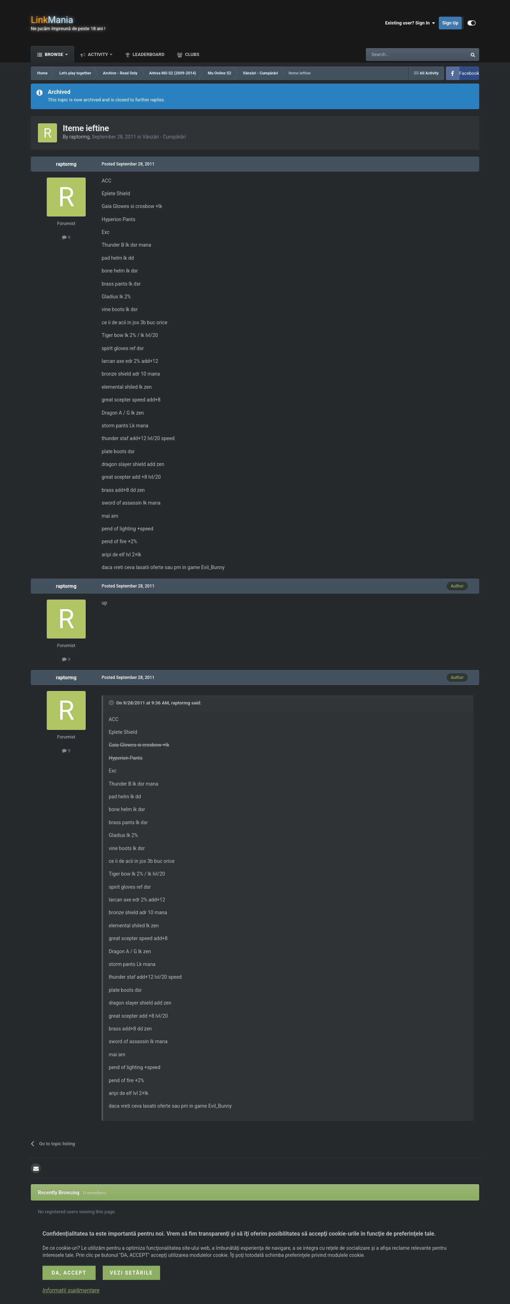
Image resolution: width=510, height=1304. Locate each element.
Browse (54, 54)
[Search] (399, 54)
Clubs (191, 54)
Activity (98, 54)
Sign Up (450, 23)
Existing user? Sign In (410, 23)
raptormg (79, 137)
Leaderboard (147, 54)
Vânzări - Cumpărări (164, 137)
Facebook (469, 73)
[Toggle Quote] (112, 703)
